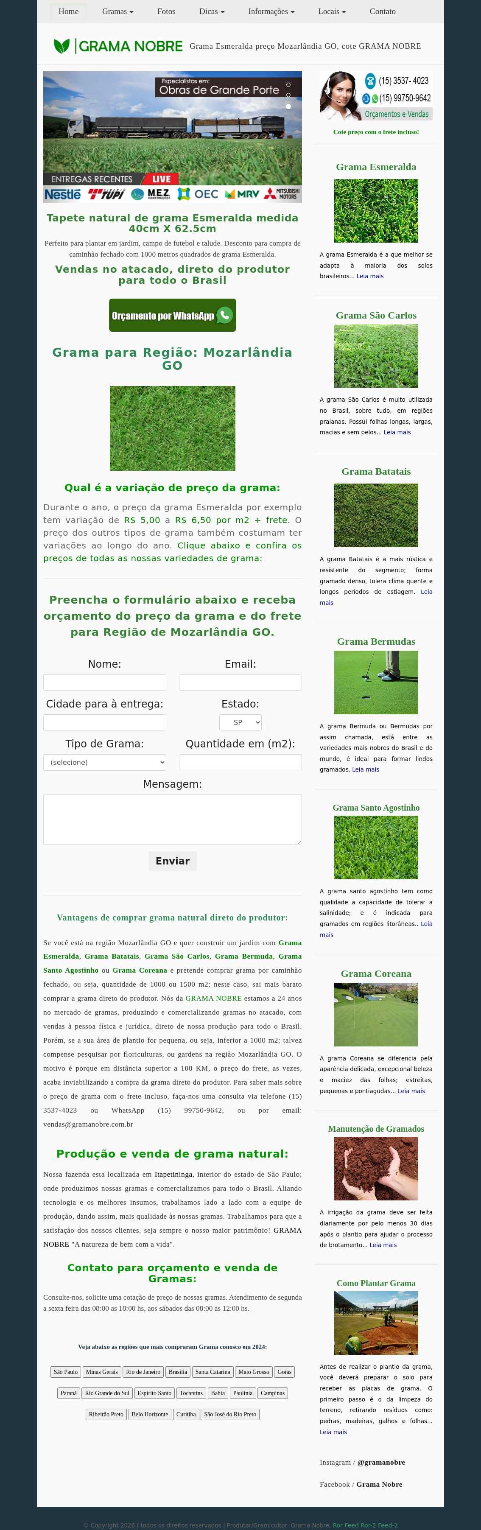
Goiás (284, 1372)
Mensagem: (172, 784)
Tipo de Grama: (104, 744)
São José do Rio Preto (230, 1414)
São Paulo (66, 1372)
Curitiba (186, 1414)
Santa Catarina (213, 1372)
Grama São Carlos (177, 956)
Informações (268, 11)
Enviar (173, 861)
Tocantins (191, 1393)
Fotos (166, 11)
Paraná (69, 1393)
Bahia (218, 1393)
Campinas (273, 1393)
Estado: (240, 704)
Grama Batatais (112, 956)
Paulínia (243, 1393)
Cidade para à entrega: (104, 704)
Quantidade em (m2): (241, 744)
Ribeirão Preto (106, 1414)
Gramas (114, 11)
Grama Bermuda (244, 956)
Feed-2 (388, 1525)
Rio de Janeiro (143, 1372)
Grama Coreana (139, 970)
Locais (329, 11)
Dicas (208, 11)
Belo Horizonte (150, 1414)
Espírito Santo (155, 1393)
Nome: (105, 664)
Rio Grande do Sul (107, 1393)
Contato (383, 11)
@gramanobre (381, 1462)
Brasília (178, 1372)
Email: (241, 664)
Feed (351, 1525)
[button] (62, 137)
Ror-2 (368, 1525)
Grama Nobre (379, 1484)
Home (73, 10)
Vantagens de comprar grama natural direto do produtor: (172, 917)
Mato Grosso (253, 1372)
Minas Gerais (102, 1372)
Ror (338, 1525)
